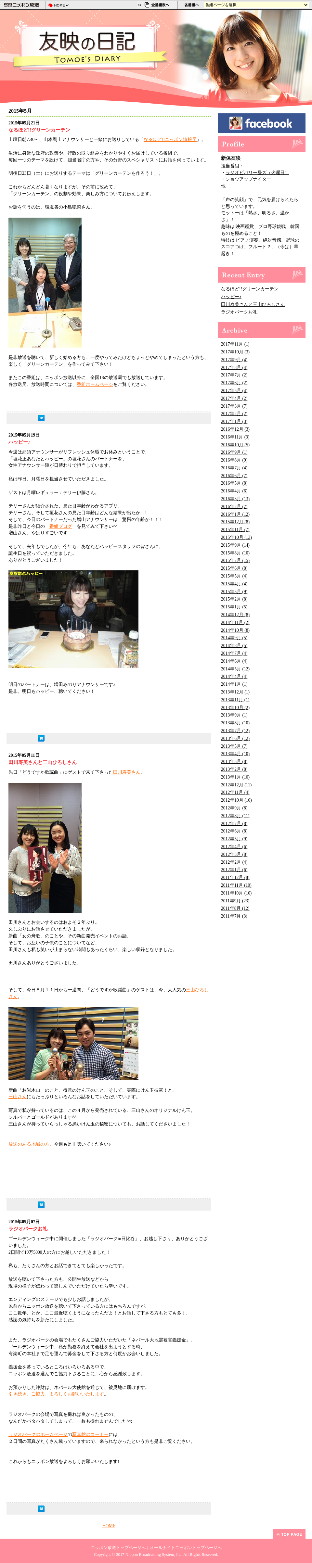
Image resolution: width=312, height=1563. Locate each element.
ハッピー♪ (231, 296)
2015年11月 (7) (235, 529)
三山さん (17, 1096)
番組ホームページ (95, 384)
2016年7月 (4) (234, 467)
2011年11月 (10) (236, 885)
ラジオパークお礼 (239, 312)
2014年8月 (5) (234, 645)
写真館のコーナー (90, 1434)
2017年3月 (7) (234, 406)
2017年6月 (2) (234, 382)
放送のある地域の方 (28, 1144)
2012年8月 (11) (235, 815)
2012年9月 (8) (234, 808)
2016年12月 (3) (235, 429)
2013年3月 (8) (234, 761)
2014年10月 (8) (235, 630)
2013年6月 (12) (235, 738)
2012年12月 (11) (236, 784)
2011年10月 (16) (236, 893)
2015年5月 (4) (234, 576)
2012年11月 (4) (235, 792)
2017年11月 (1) (235, 344)
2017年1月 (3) (234, 421)
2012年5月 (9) (234, 838)
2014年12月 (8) (235, 614)
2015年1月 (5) (234, 606)
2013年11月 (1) (235, 699)
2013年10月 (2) (235, 707)
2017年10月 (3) (235, 351)
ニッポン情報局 (181, 139)
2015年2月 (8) (234, 599)
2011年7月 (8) (234, 916)
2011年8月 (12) (235, 908)
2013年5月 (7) (234, 746)
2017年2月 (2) (234, 413)
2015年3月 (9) (234, 591)
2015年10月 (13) (236, 537)
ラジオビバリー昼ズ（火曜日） (257, 172)
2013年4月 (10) (235, 753)
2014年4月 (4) (234, 676)
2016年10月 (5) (235, 444)
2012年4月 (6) (234, 846)
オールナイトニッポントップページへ (186, 1547)
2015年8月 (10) (235, 553)
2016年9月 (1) (234, 452)
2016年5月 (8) (234, 483)
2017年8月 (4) (234, 367)
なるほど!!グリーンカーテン (250, 288)
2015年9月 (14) (235, 545)
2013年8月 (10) (235, 722)
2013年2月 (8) (234, 769)
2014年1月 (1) (234, 684)
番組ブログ (60, 526)
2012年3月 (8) (234, 854)
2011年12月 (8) (235, 877)
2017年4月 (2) (234, 398)
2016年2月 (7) (234, 506)
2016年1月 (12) (235, 514)
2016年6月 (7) (234, 475)
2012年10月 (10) (236, 800)
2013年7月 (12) (235, 730)
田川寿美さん (126, 772)
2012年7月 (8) (234, 823)
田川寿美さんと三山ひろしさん (253, 304)
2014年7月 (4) (234, 653)
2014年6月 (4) (234, 661)
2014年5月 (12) (235, 669)
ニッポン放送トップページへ (118, 1547)
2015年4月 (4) (234, 583)
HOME (108, 1525)
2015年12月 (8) (235, 521)
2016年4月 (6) (234, 491)
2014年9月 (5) (234, 637)
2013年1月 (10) (235, 777)
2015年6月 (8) (234, 568)
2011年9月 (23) (235, 900)
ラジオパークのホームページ (38, 1434)
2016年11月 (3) (235, 437)
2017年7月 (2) (234, 375)
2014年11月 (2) (235, 622)
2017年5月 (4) (234, 390)
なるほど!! (154, 139)
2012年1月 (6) (234, 869)
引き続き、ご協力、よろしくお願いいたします (56, 1393)
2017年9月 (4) (234, 359)
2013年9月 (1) (234, 715)
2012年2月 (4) (234, 862)
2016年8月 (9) (234, 460)
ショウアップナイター (248, 179)
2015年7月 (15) (235, 560)
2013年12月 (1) (235, 692)
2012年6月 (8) (234, 831)
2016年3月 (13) (235, 498)
